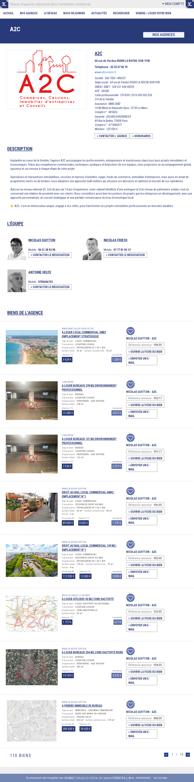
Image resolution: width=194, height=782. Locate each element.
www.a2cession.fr (105, 72)
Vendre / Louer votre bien (153, 13)
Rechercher (121, 13)
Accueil (8, 13)
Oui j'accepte (160, 777)
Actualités (99, 13)
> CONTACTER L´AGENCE (112, 136)
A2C (154, 338)
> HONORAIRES (141, 136)
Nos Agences (29, 13)
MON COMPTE (173, 4)
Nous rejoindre (74, 13)
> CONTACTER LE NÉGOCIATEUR (50, 255)
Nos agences (163, 34)
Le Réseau (50, 13)
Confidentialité (143, 777)
